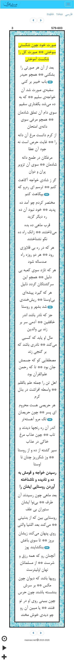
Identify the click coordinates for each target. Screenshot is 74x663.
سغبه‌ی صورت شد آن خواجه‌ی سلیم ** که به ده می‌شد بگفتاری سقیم (37, 97)
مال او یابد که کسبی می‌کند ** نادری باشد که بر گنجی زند (37, 345)
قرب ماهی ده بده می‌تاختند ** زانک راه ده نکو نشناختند (37, 232)
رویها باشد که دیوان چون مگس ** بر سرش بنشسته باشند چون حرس (37, 585)
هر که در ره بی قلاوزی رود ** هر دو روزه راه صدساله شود (37, 254)
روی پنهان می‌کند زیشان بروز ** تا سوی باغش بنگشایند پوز (37, 540)
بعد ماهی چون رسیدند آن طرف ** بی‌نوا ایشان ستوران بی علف (37, 502)
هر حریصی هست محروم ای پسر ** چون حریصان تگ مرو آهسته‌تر (37, 412)
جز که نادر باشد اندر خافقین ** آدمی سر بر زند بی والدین (37, 322)
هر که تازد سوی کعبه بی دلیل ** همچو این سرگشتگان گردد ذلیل (37, 277)
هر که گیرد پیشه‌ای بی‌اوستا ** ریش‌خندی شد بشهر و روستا (37, 299)
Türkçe (59, 14)
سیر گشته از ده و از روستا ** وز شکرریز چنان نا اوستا (37, 457)
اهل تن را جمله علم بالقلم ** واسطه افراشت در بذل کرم (37, 390)
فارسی (68, 14)
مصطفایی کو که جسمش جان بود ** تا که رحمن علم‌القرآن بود (37, 367)
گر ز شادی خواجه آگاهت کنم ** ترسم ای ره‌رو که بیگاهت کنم (37, 187)
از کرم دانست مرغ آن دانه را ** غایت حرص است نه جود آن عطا (37, 142)
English (50, 14)
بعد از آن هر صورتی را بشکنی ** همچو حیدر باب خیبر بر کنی (37, 74)
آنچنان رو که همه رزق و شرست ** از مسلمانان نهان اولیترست (37, 563)
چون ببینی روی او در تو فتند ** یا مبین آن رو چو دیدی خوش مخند (37, 608)
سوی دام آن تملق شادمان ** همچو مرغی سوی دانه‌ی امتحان (37, 119)
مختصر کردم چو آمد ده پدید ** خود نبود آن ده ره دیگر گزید (37, 209)
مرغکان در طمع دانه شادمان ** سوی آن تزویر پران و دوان (37, 164)
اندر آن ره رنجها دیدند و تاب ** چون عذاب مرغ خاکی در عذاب (37, 435)
